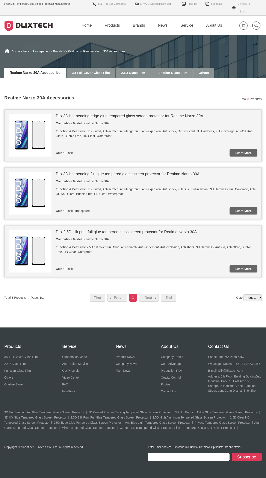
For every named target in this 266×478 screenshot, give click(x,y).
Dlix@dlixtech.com (161, 3)
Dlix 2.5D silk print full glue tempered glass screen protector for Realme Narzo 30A (126, 232)
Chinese (242, 3)
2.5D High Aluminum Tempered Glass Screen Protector (189, 417)
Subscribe (246, 457)
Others (204, 73)
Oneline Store (13, 384)
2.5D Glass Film (133, 73)
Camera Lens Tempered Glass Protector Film (150, 427)
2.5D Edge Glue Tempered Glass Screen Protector (87, 422)
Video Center (71, 377)
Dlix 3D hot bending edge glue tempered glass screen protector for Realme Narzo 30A (129, 116)
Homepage (40, 51)
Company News (126, 363)
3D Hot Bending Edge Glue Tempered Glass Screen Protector (216, 412)
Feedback (216, 3)
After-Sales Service (75, 363)
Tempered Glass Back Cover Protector (209, 427)
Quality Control (171, 377)
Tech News (123, 370)
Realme (73, 51)
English (244, 11)
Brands (57, 51)
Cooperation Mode (74, 357)
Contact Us (168, 391)
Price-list (192, 3)
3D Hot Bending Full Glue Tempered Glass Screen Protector (44, 412)
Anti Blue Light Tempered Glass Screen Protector (157, 422)
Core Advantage (171, 363)
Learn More (243, 153)
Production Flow (171, 370)
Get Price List (71, 370)
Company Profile (172, 357)
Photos (165, 384)
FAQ (65, 384)
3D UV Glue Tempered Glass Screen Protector (35, 417)
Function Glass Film (172, 73)
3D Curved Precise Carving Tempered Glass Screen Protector (129, 412)
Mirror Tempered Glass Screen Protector (89, 427)
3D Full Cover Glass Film (91, 73)
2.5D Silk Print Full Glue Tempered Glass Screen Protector (109, 417)
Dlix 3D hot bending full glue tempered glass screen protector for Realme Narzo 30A (128, 174)
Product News (125, 357)
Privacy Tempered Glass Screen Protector (222, 422)
